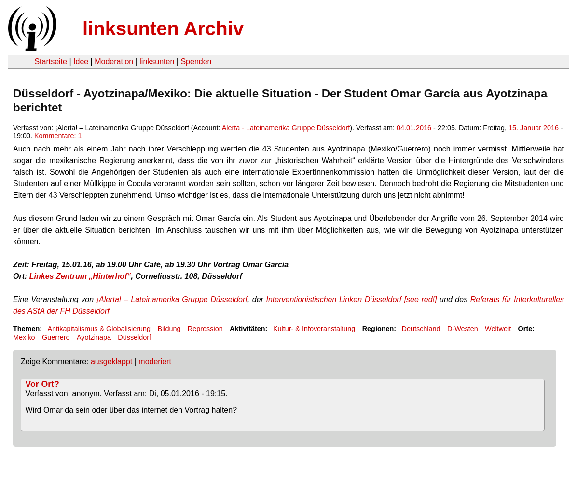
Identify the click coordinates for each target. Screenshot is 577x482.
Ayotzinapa (94, 337)
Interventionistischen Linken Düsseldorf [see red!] (353, 299)
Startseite (50, 61)
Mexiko (24, 337)
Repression (205, 328)
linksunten (156, 61)
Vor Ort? (42, 384)
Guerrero (56, 337)
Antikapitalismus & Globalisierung (99, 328)
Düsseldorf (134, 337)
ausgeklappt (111, 362)
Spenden (195, 61)
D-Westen (462, 328)
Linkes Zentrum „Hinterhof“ (80, 276)
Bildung (168, 328)
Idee (80, 61)
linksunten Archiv (163, 28)
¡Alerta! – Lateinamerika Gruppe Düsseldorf (171, 299)
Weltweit (498, 328)
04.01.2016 (414, 128)
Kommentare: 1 (58, 135)
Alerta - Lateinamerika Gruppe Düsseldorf (286, 128)
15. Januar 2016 (533, 128)
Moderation (114, 61)
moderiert (154, 362)
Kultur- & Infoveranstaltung (314, 328)
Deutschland (421, 328)
